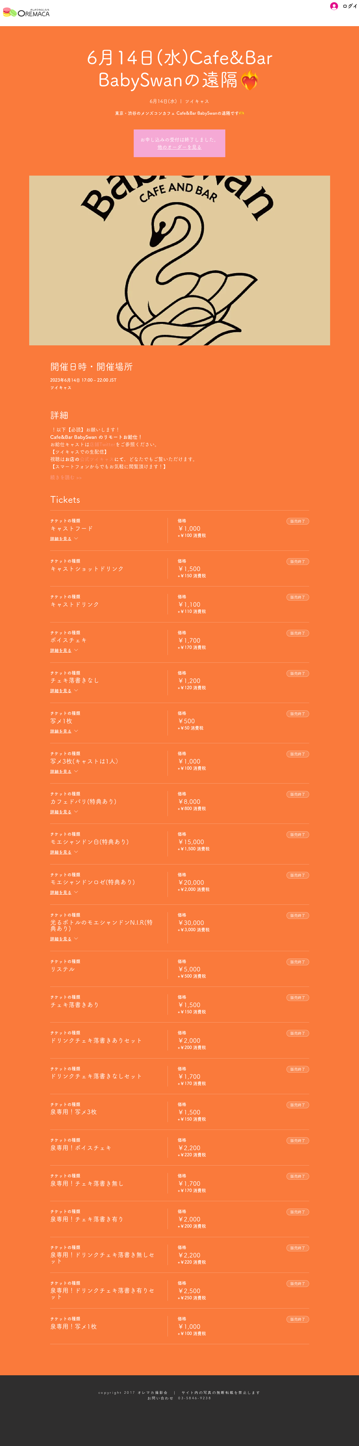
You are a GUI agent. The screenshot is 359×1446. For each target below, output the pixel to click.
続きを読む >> (66, 477)
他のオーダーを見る (179, 147)
